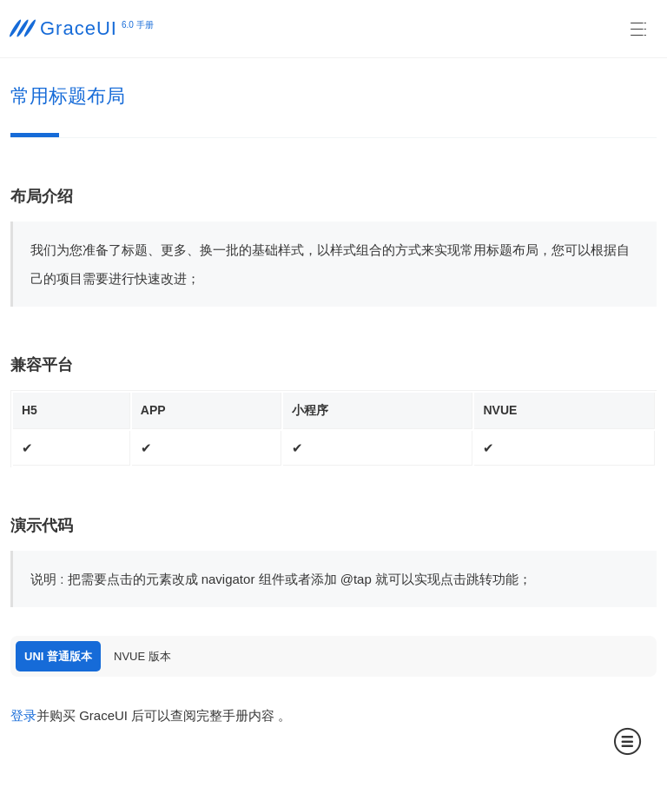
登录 (23, 715)
